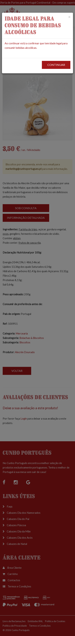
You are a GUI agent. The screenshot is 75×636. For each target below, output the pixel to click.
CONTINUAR (56, 64)
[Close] (69, 17)
